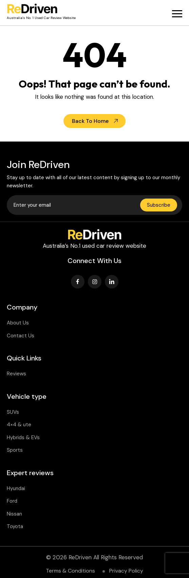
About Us (18, 322)
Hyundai (16, 488)
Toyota (15, 526)
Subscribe (158, 205)
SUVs (13, 412)
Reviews (16, 373)
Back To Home (90, 121)
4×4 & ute (19, 424)
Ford (12, 501)
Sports (15, 450)
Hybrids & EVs (23, 437)
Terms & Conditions (70, 570)
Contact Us (20, 335)
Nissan (14, 513)
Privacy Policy (126, 570)
